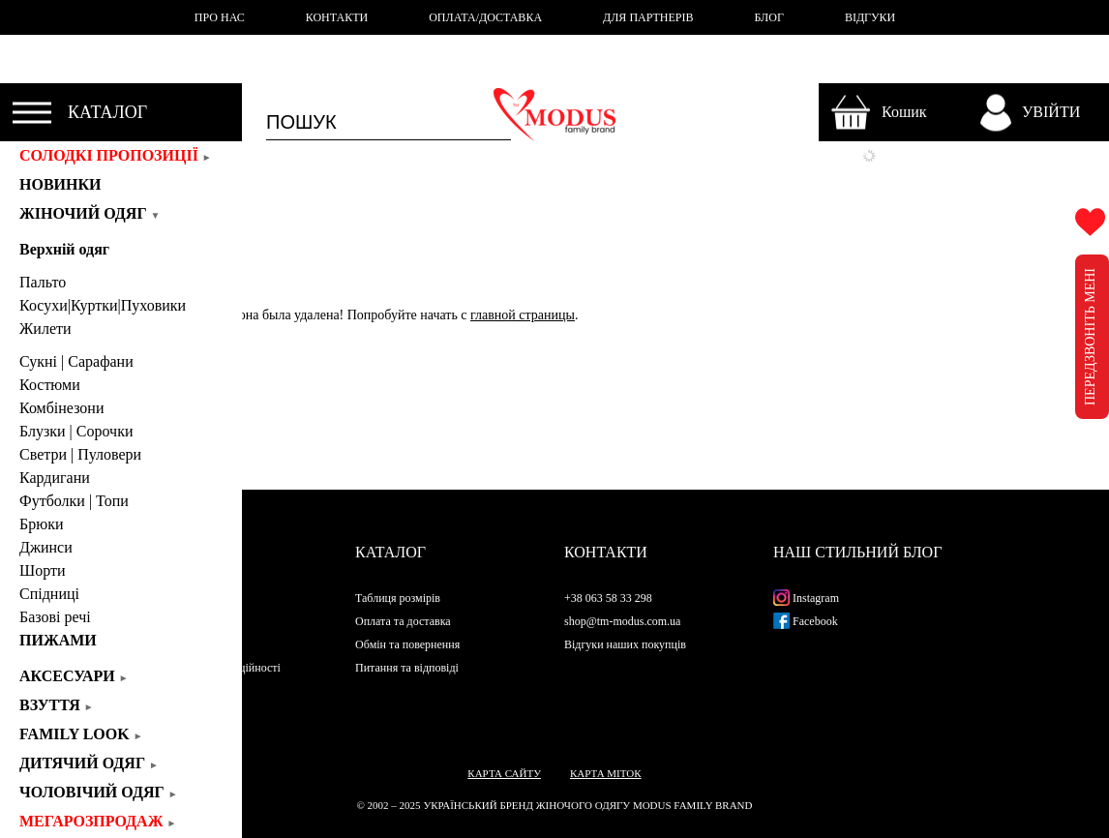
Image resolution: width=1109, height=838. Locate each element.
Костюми (49, 384)
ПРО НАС (220, 17)
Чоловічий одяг (98, 792)
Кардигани (54, 477)
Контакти (605, 552)
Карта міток (606, 773)
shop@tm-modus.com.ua (622, 621)
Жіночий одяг (89, 213)
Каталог (390, 552)
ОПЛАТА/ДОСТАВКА (485, 17)
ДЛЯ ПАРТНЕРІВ (648, 17)
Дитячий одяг (89, 763)
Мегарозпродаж (97, 821)
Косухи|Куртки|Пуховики (102, 305)
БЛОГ (769, 17)
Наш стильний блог (857, 552)
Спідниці (49, 593)
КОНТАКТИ (337, 17)
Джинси (46, 547)
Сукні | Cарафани (76, 361)
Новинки (66, 184)
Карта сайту (504, 773)
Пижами (58, 640)
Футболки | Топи (74, 501)
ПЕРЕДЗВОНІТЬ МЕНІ (1090, 336)
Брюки (41, 524)
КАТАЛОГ (107, 112)
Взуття (56, 705)
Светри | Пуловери (80, 454)
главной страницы (522, 315)
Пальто (42, 282)
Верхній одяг (64, 249)
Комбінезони (62, 408)
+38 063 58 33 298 (608, 598)
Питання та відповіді (407, 667)
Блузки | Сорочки (76, 431)
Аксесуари (74, 676)
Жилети (45, 328)
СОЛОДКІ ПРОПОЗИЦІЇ (115, 155)
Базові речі (55, 617)
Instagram (806, 598)
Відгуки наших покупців (625, 644)
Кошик (904, 112)
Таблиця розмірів (397, 598)
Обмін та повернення (407, 644)
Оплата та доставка (403, 621)
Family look (81, 734)
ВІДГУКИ (870, 17)
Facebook (805, 621)
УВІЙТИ (1051, 112)
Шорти (42, 570)
